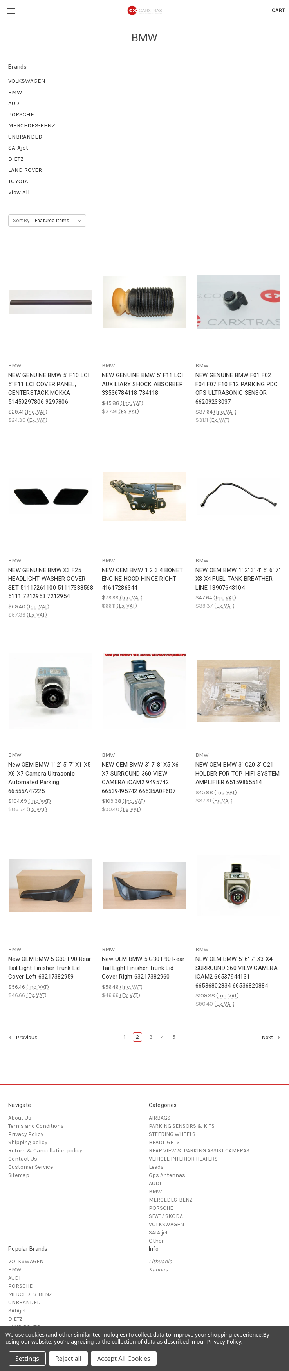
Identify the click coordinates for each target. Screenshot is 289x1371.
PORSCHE (21, 114)
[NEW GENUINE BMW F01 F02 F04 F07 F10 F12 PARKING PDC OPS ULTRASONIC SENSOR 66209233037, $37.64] (238, 301)
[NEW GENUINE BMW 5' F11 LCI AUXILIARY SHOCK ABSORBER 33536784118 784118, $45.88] (144, 301)
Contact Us (22, 1158)
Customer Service (30, 1167)
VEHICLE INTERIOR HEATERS (183, 1158)
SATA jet (158, 1232)
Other (156, 1240)
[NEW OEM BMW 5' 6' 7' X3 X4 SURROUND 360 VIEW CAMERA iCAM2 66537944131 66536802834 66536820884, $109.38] (238, 885)
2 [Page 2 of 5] (137, 1037)
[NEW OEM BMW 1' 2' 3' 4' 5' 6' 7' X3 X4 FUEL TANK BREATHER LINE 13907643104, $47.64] (238, 496)
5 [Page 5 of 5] (173, 1037)
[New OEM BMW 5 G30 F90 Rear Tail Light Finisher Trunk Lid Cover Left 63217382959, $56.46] (50, 885)
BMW (15, 92)
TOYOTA (18, 181)
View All (19, 192)
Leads (156, 1167)
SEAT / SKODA (166, 1216)
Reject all (68, 1358)
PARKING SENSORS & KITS (182, 1126)
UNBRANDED (25, 136)
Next (271, 1037)
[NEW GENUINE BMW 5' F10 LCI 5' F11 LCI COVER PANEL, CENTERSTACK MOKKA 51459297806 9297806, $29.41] (50, 301)
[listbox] (60, 220)
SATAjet (18, 147)
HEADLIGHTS (164, 1142)
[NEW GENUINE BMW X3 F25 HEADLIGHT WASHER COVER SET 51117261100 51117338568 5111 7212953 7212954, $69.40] (50, 496)
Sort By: (22, 220)
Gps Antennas (167, 1175)
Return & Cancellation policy (45, 1150)
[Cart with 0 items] (278, 10)
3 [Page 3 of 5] (151, 1037)
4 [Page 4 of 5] (162, 1037)
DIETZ (16, 158)
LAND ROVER (25, 169)
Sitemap (18, 1175)
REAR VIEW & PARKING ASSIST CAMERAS (199, 1150)
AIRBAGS (159, 1117)
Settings (27, 1358)
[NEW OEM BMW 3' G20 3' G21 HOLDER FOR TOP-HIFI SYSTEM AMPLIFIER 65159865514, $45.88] (238, 690)
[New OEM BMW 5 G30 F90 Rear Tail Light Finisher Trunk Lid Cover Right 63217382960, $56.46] (144, 885)
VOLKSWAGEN (26, 80)
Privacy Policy (25, 1134)
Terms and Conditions (36, 1126)
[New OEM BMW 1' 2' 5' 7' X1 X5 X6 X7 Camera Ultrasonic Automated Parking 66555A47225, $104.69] (50, 690)
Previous (23, 1037)
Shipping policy (27, 1142)
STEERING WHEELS (172, 1134)
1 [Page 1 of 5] (124, 1037)
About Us (19, 1117)
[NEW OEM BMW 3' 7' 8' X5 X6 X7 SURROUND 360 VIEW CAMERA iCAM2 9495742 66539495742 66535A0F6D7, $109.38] (144, 690)
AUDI (14, 103)
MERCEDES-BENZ (31, 125)
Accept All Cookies (123, 1358)
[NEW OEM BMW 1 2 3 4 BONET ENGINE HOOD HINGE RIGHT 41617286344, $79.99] (144, 496)
